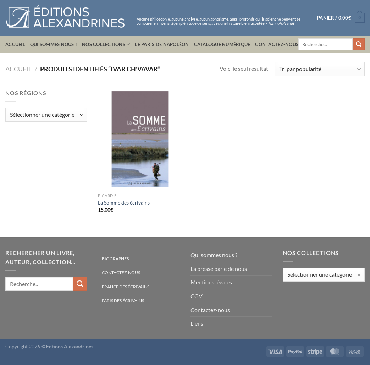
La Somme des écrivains (124, 203)
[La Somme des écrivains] (140, 139)
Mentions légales (211, 282)
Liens (196, 323)
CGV (196, 296)
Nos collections (106, 44)
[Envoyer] (359, 44)
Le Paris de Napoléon (162, 44)
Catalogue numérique (222, 44)
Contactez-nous (276, 44)
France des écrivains (125, 286)
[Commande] (320, 69)
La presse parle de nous (218, 268)
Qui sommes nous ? (53, 44)
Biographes (115, 258)
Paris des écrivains (123, 300)
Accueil (15, 44)
